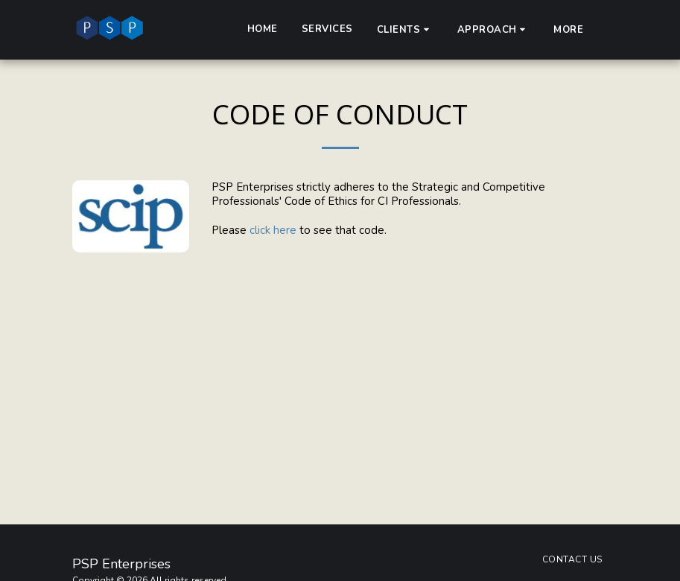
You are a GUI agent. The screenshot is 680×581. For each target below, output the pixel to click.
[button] (405, 29)
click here (274, 230)
